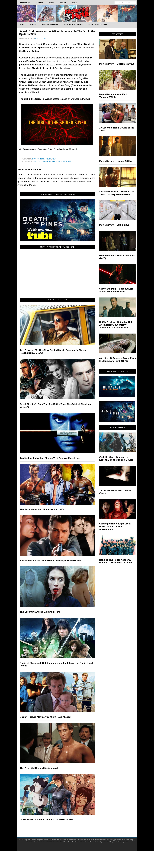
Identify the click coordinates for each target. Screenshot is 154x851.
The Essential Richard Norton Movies (40, 768)
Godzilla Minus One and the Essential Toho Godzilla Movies (116, 458)
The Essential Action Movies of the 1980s (42, 509)
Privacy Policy (94, 842)
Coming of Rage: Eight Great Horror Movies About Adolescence (115, 526)
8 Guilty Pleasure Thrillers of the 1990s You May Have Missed (116, 193)
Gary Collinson (38, 159)
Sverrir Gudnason (40, 161)
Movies (48, 159)
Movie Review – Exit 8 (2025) (114, 225)
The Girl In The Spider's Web (59, 161)
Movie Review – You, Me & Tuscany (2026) (113, 95)
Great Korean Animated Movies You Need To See (46, 819)
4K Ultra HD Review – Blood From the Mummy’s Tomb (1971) (117, 359)
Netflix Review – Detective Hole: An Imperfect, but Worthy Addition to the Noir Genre (116, 325)
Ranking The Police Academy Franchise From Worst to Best (115, 561)
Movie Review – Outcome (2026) (116, 64)
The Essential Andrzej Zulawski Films (40, 612)
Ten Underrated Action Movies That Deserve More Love (50, 458)
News (54, 159)
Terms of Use (83, 842)
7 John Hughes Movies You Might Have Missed (45, 717)
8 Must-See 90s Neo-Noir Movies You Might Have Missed (50, 560)
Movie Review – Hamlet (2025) (115, 161)
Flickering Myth (77, 13)
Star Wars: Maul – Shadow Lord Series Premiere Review (116, 290)
